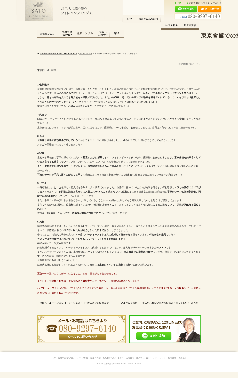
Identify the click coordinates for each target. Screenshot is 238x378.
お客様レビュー (125, 25)
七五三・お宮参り (179, 25)
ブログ (163, 364)
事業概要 (182, 364)
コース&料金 (82, 364)
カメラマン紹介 (143, 364)
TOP (44, 25)
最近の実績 (105, 25)
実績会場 (130, 364)
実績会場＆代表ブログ (143, 25)
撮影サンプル (161, 25)
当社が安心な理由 (63, 25)
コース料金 (85, 25)
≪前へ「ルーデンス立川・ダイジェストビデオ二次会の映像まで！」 (77, 309)
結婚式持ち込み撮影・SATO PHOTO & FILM (122, 370)
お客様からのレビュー (113, 364)
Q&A (193, 25)
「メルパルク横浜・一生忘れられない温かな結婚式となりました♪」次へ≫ (158, 309)
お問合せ (172, 364)
